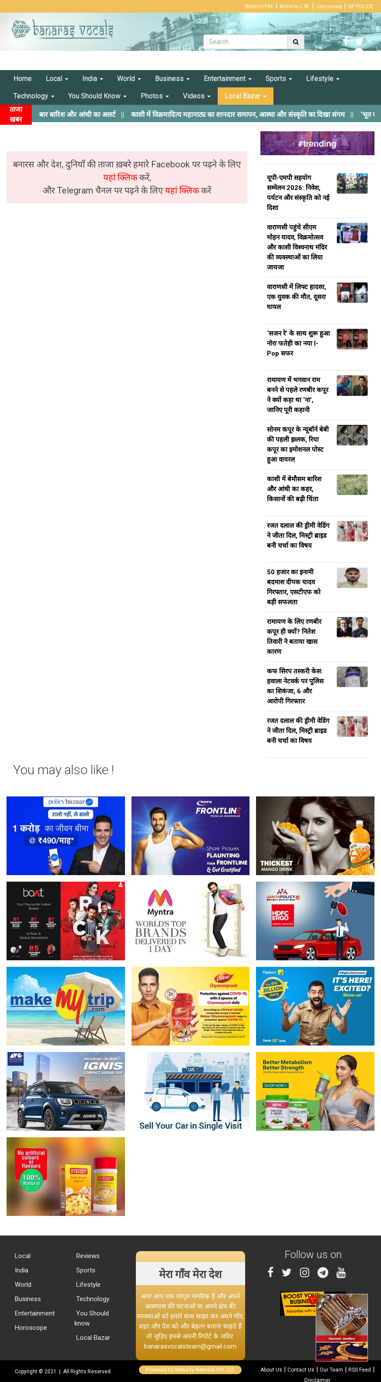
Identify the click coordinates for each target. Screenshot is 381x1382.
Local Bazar (245, 96)
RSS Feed (359, 1370)
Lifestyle (323, 78)
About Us (271, 1370)
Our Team (331, 1370)
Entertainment (228, 78)
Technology (33, 96)
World (129, 78)
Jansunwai (329, 6)
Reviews (87, 1256)
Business (172, 78)
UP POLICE (360, 6)
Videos (197, 96)
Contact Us (300, 1370)
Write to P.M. (259, 6)
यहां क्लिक (121, 177)
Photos (155, 96)
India (92, 78)
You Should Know (97, 96)
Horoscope (30, 1328)
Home (22, 78)
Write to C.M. (295, 6)
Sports (279, 78)
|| (256, 114)
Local (57, 78)
